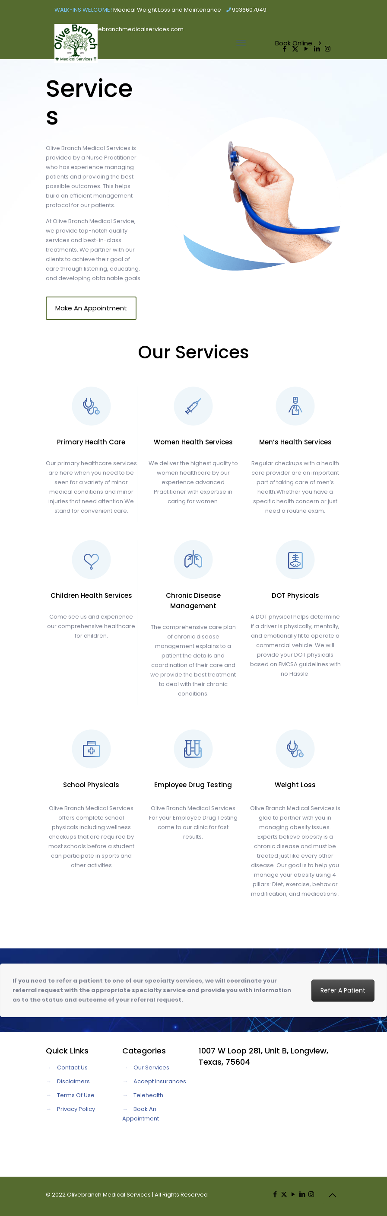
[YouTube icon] (293, 1194)
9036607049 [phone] (249, 10)
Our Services (151, 1067)
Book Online (299, 43)
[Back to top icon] (332, 1195)
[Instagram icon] (311, 1194)
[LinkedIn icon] (302, 1194)
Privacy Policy (76, 1109)
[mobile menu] (241, 43)
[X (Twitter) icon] (284, 1194)
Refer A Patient (342, 990)
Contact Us (72, 1067)
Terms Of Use (76, 1095)
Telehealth (148, 1095)
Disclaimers (73, 1081)
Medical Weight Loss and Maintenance (167, 10)
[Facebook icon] (275, 1194)
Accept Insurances (159, 1081)
